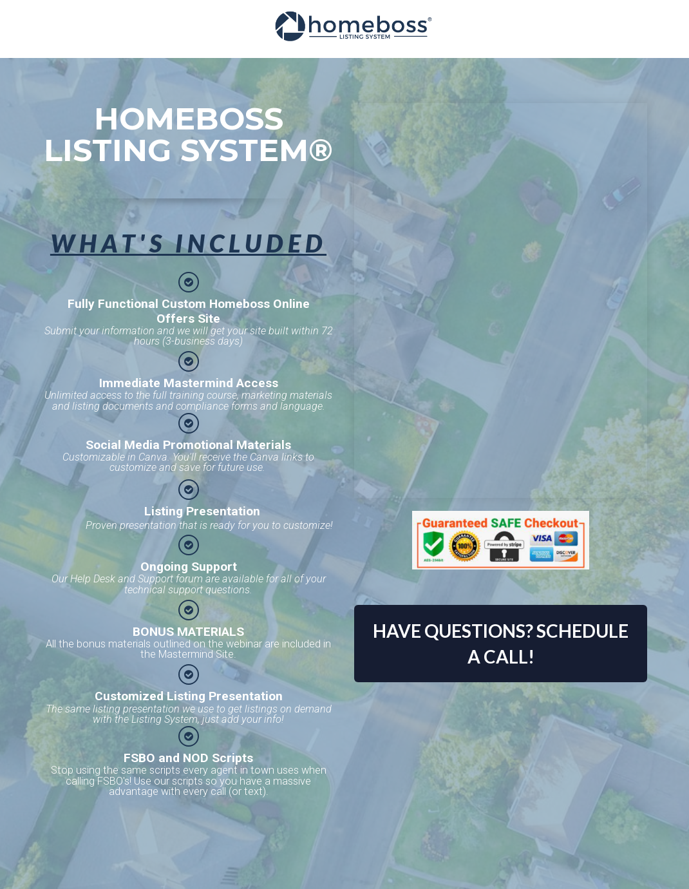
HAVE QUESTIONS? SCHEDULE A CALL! (500, 643)
